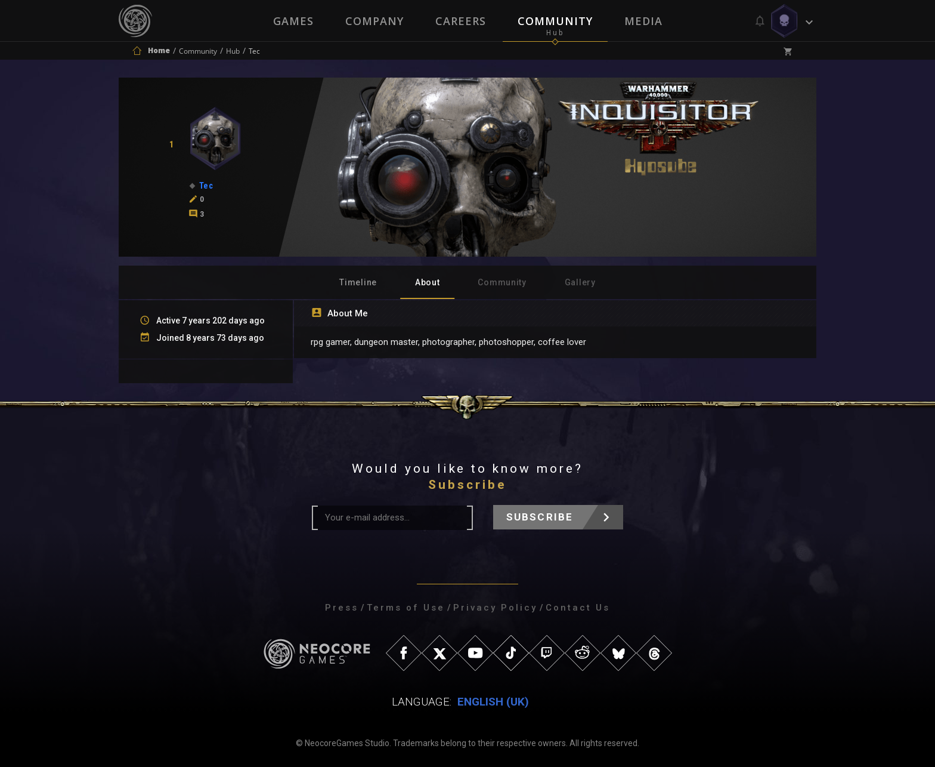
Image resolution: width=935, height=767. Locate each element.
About (427, 282)
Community (555, 21)
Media (645, 21)
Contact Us (578, 607)
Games (292, 21)
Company (374, 21)
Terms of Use (406, 607)
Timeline (358, 282)
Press (341, 607)
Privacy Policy (495, 607)
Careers (460, 21)
